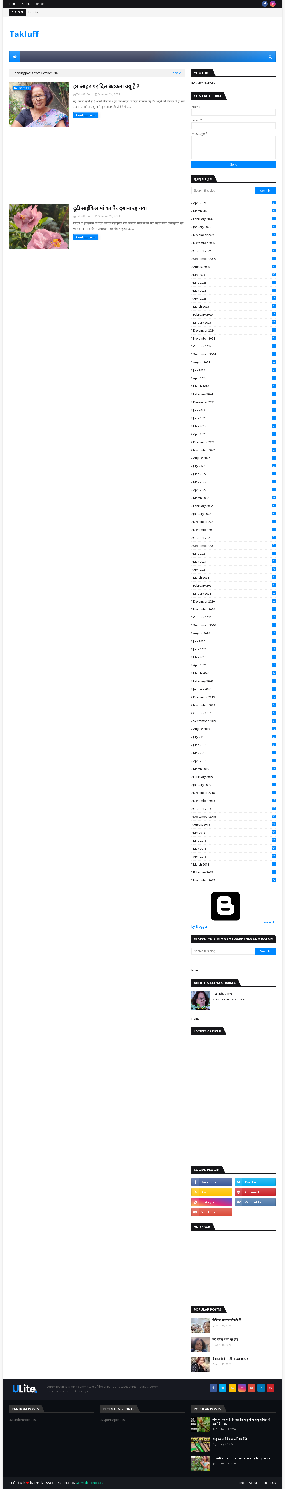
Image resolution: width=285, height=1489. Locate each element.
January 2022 (234, 514)
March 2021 (234, 577)
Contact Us (269, 1483)
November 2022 (234, 450)
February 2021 (234, 585)
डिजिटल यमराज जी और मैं (226, 1320)
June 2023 (234, 418)
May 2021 (234, 561)
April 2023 (234, 434)
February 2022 (234, 506)
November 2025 (234, 243)
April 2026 (234, 203)
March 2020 (234, 673)
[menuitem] (14, 56)
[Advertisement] (193, 38)
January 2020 (234, 689)
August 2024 (234, 362)
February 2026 (234, 219)
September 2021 (234, 546)
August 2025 (234, 267)
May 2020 (234, 657)
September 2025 (234, 259)
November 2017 (234, 880)
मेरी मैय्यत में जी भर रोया (225, 1339)
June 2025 (234, 283)
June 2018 (234, 840)
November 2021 (234, 530)
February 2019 (234, 777)
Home (13, 4)
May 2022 (234, 482)
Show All (176, 73)
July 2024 (234, 370)
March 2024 (234, 386)
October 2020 (234, 617)
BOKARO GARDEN (203, 83)
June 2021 (234, 554)
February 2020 (234, 681)
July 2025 (234, 275)
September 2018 (234, 817)
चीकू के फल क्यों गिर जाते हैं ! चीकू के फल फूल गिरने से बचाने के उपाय (241, 1421)
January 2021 (234, 593)
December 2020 (234, 601)
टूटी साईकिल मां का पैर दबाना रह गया (110, 208)
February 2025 (234, 314)
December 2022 (234, 442)
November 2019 (234, 705)
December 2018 (234, 793)
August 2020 (234, 633)
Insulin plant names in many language (241, 1458)
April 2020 (234, 665)
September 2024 (234, 354)
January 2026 (234, 227)
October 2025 (234, 251)
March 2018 (234, 864)
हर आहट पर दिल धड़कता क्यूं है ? (106, 86)
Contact (39, 4)
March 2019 (234, 769)
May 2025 (234, 291)
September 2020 (234, 625)
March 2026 (234, 211)
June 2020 (234, 649)
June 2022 (234, 474)
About (26, 4)
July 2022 (234, 466)
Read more (84, 115)
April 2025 (234, 298)
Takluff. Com (84, 94)
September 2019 (234, 721)
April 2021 (234, 569)
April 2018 (234, 856)
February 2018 (234, 872)
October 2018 (234, 809)
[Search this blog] (223, 190)
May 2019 (234, 753)
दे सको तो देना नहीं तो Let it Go (230, 1359)
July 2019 (234, 737)
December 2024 (234, 330)
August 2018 (234, 824)
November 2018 (234, 801)
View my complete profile (229, 999)
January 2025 (234, 322)
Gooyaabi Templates (89, 1483)
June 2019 (234, 745)
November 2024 (234, 338)
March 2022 (234, 498)
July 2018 (234, 832)
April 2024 (234, 378)
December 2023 (234, 402)
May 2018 (234, 848)
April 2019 (234, 761)
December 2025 (234, 235)
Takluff (24, 34)
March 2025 (234, 306)
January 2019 (234, 785)
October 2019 (234, 713)
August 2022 (234, 458)
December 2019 (234, 697)
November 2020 (234, 609)
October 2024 (234, 346)
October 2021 (234, 538)
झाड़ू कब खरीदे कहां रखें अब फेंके (229, 1439)
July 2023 (234, 410)
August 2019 (234, 729)
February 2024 (234, 394)
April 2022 (234, 490)
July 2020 (234, 641)
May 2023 (234, 426)
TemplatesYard (44, 1483)
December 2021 (234, 522)
